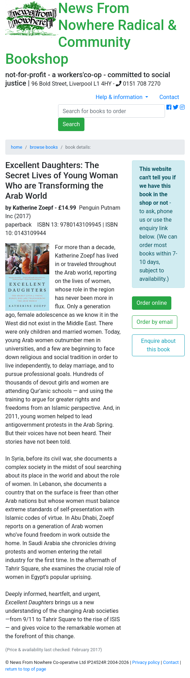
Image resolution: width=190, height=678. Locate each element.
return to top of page (25, 669)
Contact (169, 97)
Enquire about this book (158, 345)
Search (71, 124)
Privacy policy (146, 662)
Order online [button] (152, 303)
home (16, 147)
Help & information (120, 97)
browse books (44, 147)
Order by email (155, 322)
